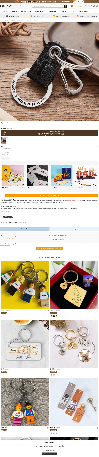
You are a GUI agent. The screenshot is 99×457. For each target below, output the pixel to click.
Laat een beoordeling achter (58, 235)
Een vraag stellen (58, 239)
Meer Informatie (5, 211)
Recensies (24, 229)
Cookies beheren (49, 450)
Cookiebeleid (46, 446)
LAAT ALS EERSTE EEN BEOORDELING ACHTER (49, 248)
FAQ (74, 229)
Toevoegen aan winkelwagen (51, 195)
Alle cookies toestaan (49, 454)
